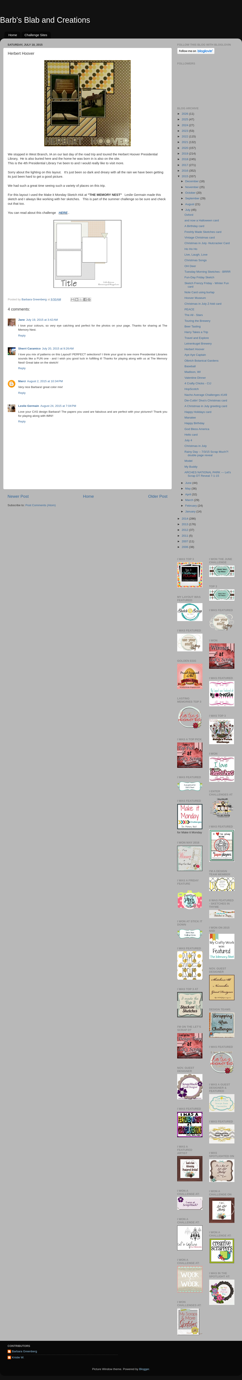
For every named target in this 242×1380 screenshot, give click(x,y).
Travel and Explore (197, 338)
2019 (185, 153)
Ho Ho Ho (191, 249)
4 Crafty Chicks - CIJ (198, 383)
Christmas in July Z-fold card (203, 303)
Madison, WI (193, 372)
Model (189, 460)
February (191, 505)
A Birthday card (194, 226)
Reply (22, 335)
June (188, 483)
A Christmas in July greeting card (206, 406)
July (188, 209)
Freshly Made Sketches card (203, 231)
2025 (185, 119)
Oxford (189, 214)
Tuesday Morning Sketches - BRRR (208, 271)
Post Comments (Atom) (40, 505)
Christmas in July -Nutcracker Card (207, 243)
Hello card (191, 434)
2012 (185, 529)
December (192, 181)
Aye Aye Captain (195, 354)
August (190, 204)
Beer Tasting (193, 326)
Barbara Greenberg (24, 1351)
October (190, 192)
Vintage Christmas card (200, 237)
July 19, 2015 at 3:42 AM (42, 319)
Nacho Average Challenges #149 (206, 394)
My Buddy (191, 466)
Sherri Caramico (29, 348)
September (192, 198)
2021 (185, 142)
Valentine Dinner (195, 377)
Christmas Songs (196, 260)
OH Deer (190, 266)
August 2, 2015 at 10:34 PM (45, 381)
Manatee (190, 417)
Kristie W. (18, 1357)
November (192, 187)
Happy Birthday (194, 423)
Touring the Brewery (197, 320)
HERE (63, 212)
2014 (185, 518)
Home (12, 35)
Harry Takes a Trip (196, 332)
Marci (22, 381)
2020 (185, 148)
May (188, 488)
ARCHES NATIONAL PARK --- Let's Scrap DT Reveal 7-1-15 (208, 474)
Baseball (190, 366)
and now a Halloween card (202, 220)
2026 (185, 113)
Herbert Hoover (194, 349)
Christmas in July (196, 446)
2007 (185, 541)
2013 (185, 524)
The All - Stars (194, 315)
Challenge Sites (36, 35)
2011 (185, 535)
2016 (185, 170)
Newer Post (18, 496)
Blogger (144, 1369)
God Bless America (197, 429)
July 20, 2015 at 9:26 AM (58, 348)
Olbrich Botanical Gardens (202, 360)
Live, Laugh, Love (196, 254)
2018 (185, 159)
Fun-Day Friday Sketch (199, 277)
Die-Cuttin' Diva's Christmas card (206, 400)
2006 (185, 547)
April (188, 494)
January (190, 511)
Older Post (157, 496)
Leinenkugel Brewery (198, 343)
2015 (185, 176)
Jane (21, 319)
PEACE (189, 309)
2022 (185, 136)
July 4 (188, 440)
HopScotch (192, 389)
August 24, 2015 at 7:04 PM (58, 405)
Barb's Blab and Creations (45, 20)
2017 (185, 165)
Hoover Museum (195, 298)
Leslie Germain (28, 405)
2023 (185, 130)
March (189, 500)
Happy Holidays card (198, 412)
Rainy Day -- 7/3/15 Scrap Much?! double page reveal (206, 453)
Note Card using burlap (200, 292)
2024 (185, 125)
